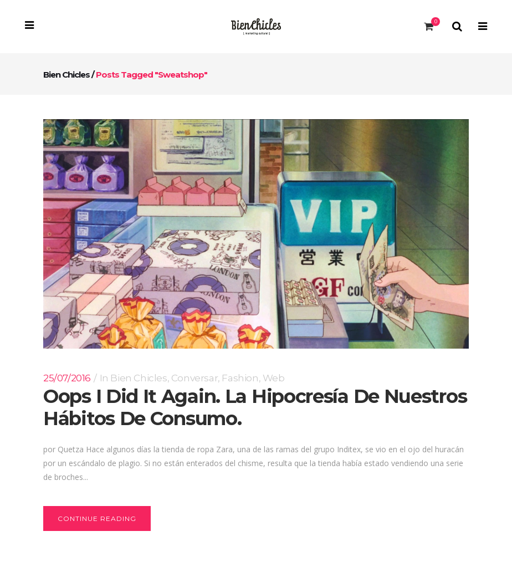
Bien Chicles (66, 74)
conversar (194, 378)
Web (274, 378)
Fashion (240, 378)
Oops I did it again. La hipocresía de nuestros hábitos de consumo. (255, 407)
